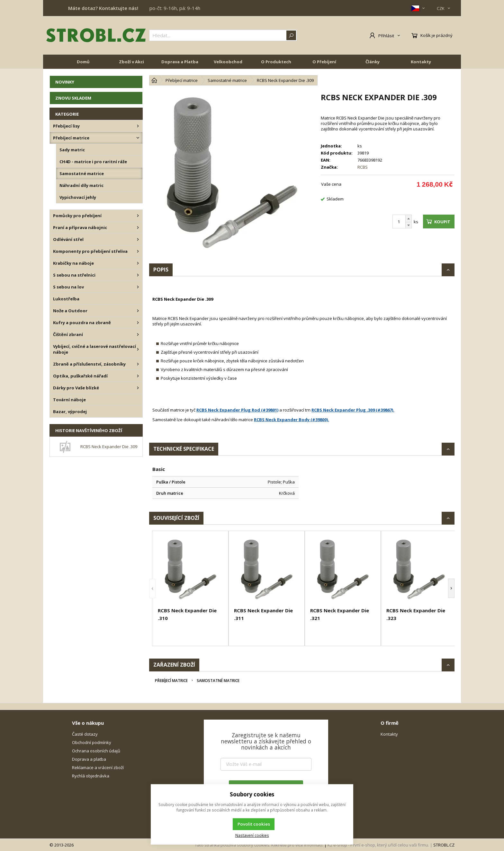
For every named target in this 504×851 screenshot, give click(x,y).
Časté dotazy (85, 734)
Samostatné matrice (218, 680)
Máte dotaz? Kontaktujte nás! (103, 8)
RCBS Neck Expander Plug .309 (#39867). (352, 410)
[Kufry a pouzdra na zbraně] (138, 322)
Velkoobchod (228, 62)
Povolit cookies (254, 824)
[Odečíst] (408, 225)
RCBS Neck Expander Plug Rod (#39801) (237, 410)
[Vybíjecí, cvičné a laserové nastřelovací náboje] (138, 349)
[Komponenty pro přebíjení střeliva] (138, 251)
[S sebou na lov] (138, 287)
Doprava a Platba (179, 62)
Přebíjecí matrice (171, 680)
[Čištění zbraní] (138, 334)
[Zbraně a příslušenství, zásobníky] (138, 364)
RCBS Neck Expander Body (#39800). (291, 419)
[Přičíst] (408, 218)
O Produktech (276, 62)
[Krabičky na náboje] (138, 263)
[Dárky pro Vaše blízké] (138, 388)
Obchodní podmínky (91, 742)
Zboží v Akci (131, 62)
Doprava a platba (89, 759)
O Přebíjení (324, 62)
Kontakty (421, 62)
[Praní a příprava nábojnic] (138, 227)
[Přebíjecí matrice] (138, 138)
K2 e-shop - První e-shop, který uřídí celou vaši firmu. (378, 845)
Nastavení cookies (252, 835)
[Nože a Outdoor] (138, 311)
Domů (83, 62)
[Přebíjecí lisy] (138, 126)
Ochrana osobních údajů (96, 751)
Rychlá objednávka (90, 776)
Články (372, 62)
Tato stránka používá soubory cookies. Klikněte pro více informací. (259, 845)
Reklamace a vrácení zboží (98, 767)
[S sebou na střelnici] (138, 275)
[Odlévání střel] (138, 239)
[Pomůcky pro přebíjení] (138, 215)
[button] (152, 588)
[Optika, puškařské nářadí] (138, 376)
